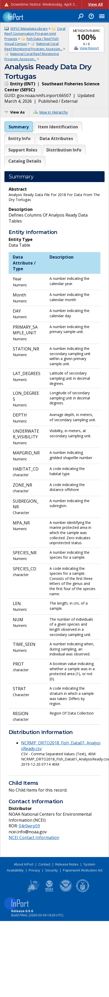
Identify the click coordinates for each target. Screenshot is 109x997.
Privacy (34, 870)
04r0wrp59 (29, 826)
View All (95, 4)
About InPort (23, 864)
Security (51, 870)
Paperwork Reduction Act (82, 870)
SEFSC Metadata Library (29, 28)
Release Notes (66, 864)
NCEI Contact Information (34, 837)
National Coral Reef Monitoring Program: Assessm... (33, 46)
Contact (44, 864)
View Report (89, 48)
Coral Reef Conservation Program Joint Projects (34, 33)
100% (86, 37)
